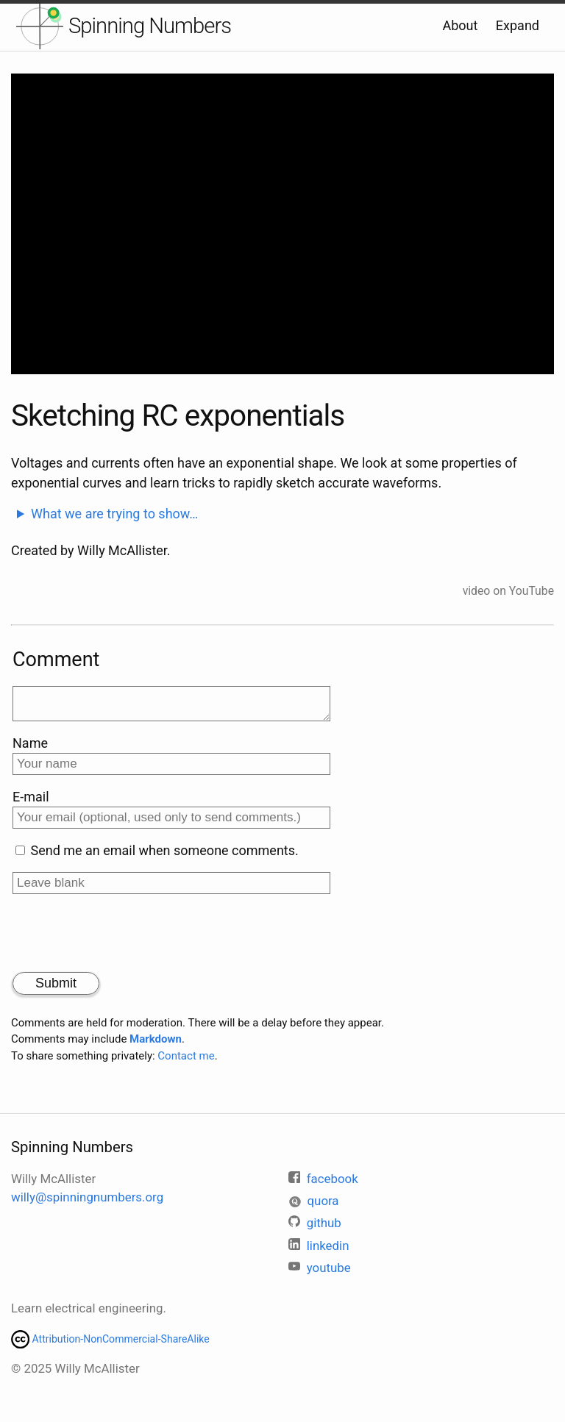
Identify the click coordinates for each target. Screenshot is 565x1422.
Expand (517, 25)
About (459, 25)
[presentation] (124, 940)
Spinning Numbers (149, 25)
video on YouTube (508, 591)
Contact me (185, 1061)
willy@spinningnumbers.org (87, 1197)
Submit (56, 989)
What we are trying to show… (114, 513)
